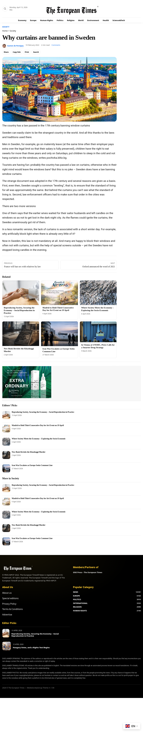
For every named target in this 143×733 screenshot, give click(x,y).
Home (5, 30)
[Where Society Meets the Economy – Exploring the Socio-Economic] (98, 292)
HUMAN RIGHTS (80, 611)
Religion (71, 20)
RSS (10, 10)
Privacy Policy (9, 603)
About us (7, 592)
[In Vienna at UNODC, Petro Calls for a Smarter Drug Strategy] (98, 331)
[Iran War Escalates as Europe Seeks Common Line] (59, 333)
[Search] (5, 8)
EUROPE (76, 596)
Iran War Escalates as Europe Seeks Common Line (32, 465)
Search (36, 52)
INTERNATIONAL (80, 603)
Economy (22, 20)
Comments (56, 45)
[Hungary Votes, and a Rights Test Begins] (6, 646)
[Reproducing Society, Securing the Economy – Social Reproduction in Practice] (20, 292)
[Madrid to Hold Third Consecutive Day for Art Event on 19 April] (59, 292)
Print (27, 52)
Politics (60, 20)
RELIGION (77, 607)
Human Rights (46, 20)
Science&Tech (119, 20)
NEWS (75, 592)
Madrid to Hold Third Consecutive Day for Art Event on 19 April (38, 425)
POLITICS (77, 599)
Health (106, 20)
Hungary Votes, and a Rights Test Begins (31, 647)
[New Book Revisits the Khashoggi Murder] (20, 333)
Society (5, 27)
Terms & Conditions (12, 609)
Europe (33, 20)
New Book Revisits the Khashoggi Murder (28, 452)
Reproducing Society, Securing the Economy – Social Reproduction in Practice (19, 310)
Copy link (17, 52)
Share (6, 52)
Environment (93, 20)
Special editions (10, 598)
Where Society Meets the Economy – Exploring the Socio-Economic (38, 439)
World (81, 20)
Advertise (7, 614)
